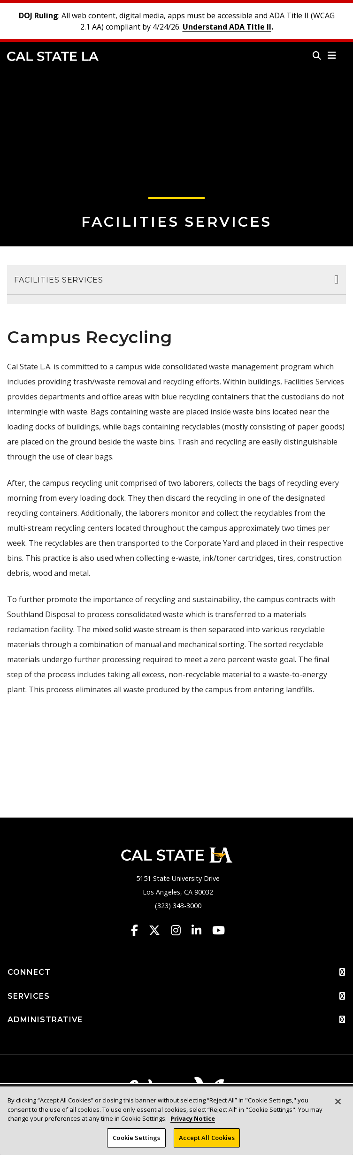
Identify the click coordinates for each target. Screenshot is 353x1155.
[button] (332, 55)
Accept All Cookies (206, 1141)
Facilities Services (176, 221)
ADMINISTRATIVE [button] (176, 1020)
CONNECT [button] (176, 972)
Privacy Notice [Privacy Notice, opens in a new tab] (192, 1121)
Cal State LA (53, 56)
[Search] (317, 55)
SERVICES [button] (176, 996)
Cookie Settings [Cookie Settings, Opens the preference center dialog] (136, 1141)
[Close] (338, 1104)
